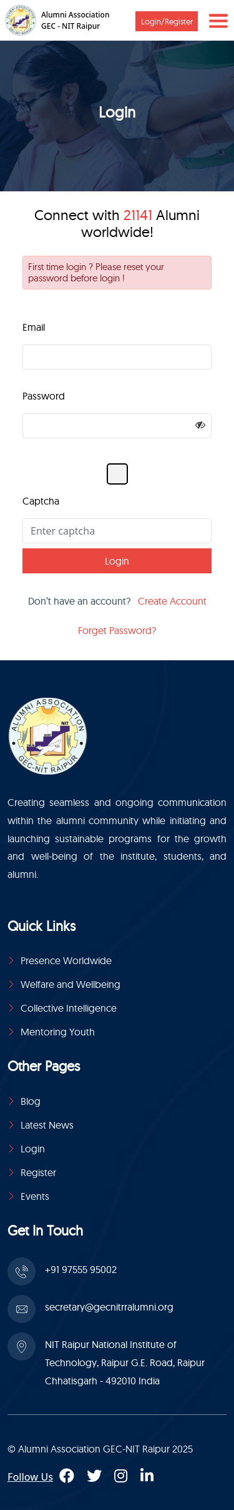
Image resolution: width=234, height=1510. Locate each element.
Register (38, 1172)
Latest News (47, 1125)
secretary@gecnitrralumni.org (109, 1307)
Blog (31, 1101)
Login (33, 1148)
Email (33, 327)
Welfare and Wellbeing (70, 984)
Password (43, 396)
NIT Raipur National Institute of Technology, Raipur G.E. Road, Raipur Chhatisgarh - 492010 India (125, 1362)
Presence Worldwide (66, 960)
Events (35, 1196)
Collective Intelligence (69, 1008)
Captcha (40, 501)
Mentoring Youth (58, 1031)
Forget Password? (117, 630)
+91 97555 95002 (81, 1269)
